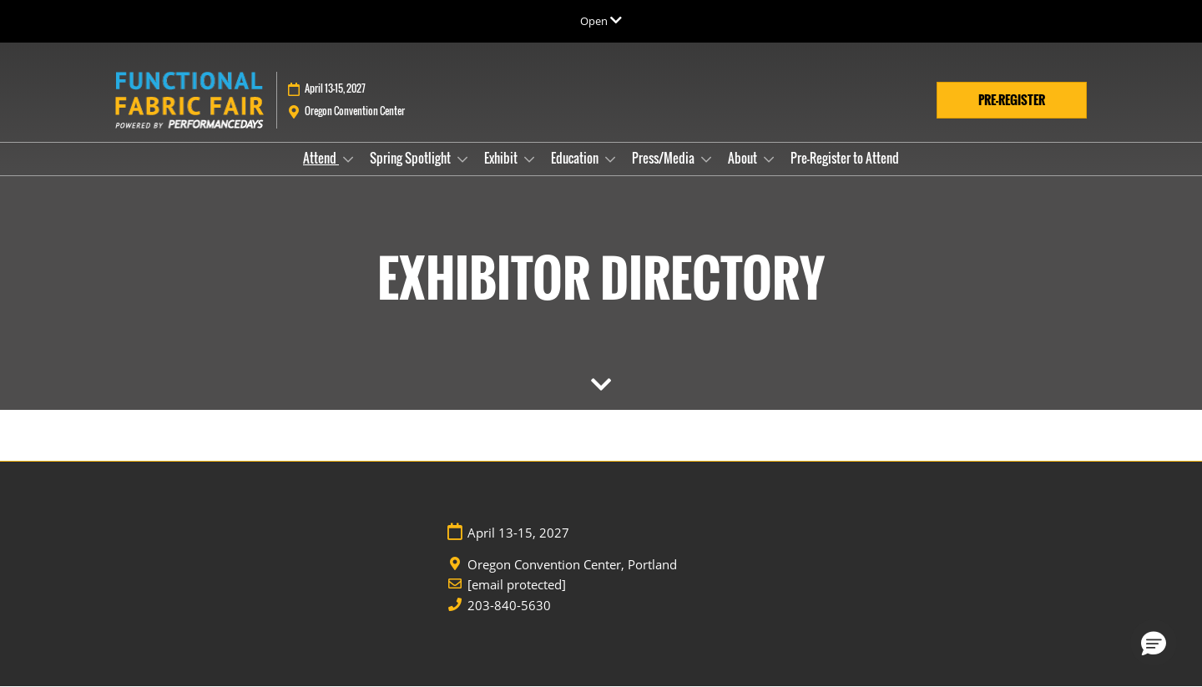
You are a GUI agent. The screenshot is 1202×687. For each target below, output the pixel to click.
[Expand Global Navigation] (601, 20)
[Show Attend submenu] (348, 159)
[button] (1012, 100)
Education (576, 158)
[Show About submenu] (769, 159)
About (744, 158)
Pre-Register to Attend (844, 158)
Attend (321, 158)
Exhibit (502, 158)
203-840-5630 (509, 606)
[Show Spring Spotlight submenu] (462, 159)
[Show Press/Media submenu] (706, 159)
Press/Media (664, 158)
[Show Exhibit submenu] (529, 159)
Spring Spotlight (411, 158)
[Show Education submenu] (610, 159)
